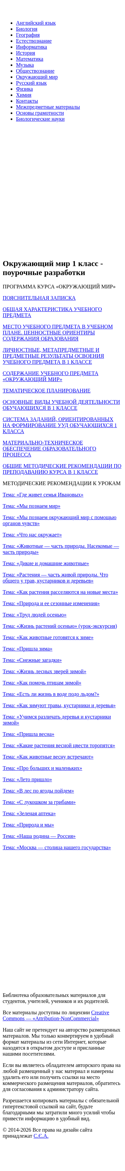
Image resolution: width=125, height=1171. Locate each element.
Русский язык (31, 83)
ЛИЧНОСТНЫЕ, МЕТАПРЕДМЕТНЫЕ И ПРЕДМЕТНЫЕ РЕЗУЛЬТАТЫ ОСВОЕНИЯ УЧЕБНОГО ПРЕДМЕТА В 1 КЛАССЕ (53, 356)
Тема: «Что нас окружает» (32, 534)
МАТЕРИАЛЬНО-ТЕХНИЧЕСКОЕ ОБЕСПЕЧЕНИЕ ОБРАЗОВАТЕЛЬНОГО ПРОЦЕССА (49, 448)
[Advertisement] (62, 189)
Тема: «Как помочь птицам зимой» (42, 683)
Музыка (25, 65)
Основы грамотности (40, 113)
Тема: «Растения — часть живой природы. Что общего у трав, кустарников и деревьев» (55, 577)
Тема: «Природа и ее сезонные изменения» (51, 603)
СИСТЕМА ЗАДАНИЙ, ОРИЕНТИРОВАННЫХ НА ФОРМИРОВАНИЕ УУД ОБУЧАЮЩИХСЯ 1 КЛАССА (60, 425)
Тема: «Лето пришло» (27, 779)
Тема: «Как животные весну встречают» (48, 757)
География (28, 35)
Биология (26, 29)
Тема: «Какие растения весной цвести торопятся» (59, 745)
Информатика (31, 47)
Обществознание (35, 71)
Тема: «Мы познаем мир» (31, 506)
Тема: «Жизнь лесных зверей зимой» (44, 671)
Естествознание (34, 41)
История (25, 53)
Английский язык (36, 23)
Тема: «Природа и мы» (28, 825)
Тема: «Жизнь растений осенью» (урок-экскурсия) (60, 626)
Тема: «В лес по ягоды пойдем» (38, 791)
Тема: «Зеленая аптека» (29, 813)
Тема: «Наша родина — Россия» (39, 836)
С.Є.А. (41, 1136)
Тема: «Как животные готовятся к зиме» (48, 637)
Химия (23, 95)
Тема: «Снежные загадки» (32, 660)
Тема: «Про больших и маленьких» (42, 768)
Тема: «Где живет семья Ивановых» (43, 494)
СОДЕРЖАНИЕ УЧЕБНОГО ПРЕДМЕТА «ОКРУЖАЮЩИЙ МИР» (50, 376)
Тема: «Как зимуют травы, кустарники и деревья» (59, 705)
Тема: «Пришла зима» (27, 649)
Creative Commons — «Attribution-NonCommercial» (56, 1015)
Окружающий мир (37, 77)
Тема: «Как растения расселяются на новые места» (60, 592)
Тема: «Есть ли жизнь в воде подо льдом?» (51, 694)
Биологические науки (40, 119)
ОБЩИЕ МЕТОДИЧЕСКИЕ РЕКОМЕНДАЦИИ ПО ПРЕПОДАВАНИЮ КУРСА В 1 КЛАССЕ (62, 469)
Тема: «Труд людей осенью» (34, 615)
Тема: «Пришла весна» (28, 734)
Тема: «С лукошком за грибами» (39, 802)
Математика (29, 59)
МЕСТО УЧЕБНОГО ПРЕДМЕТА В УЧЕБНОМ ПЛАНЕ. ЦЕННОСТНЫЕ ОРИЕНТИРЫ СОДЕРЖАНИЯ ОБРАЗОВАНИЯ (58, 332)
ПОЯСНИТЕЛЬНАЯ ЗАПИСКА (39, 298)
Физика (24, 89)
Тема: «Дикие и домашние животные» (46, 563)
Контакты (27, 101)
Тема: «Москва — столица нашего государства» (57, 847)
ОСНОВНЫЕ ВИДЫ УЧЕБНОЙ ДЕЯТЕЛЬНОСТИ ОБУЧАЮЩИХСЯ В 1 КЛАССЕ (61, 405)
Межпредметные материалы (48, 107)
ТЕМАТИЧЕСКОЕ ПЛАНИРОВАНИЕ (47, 390)
